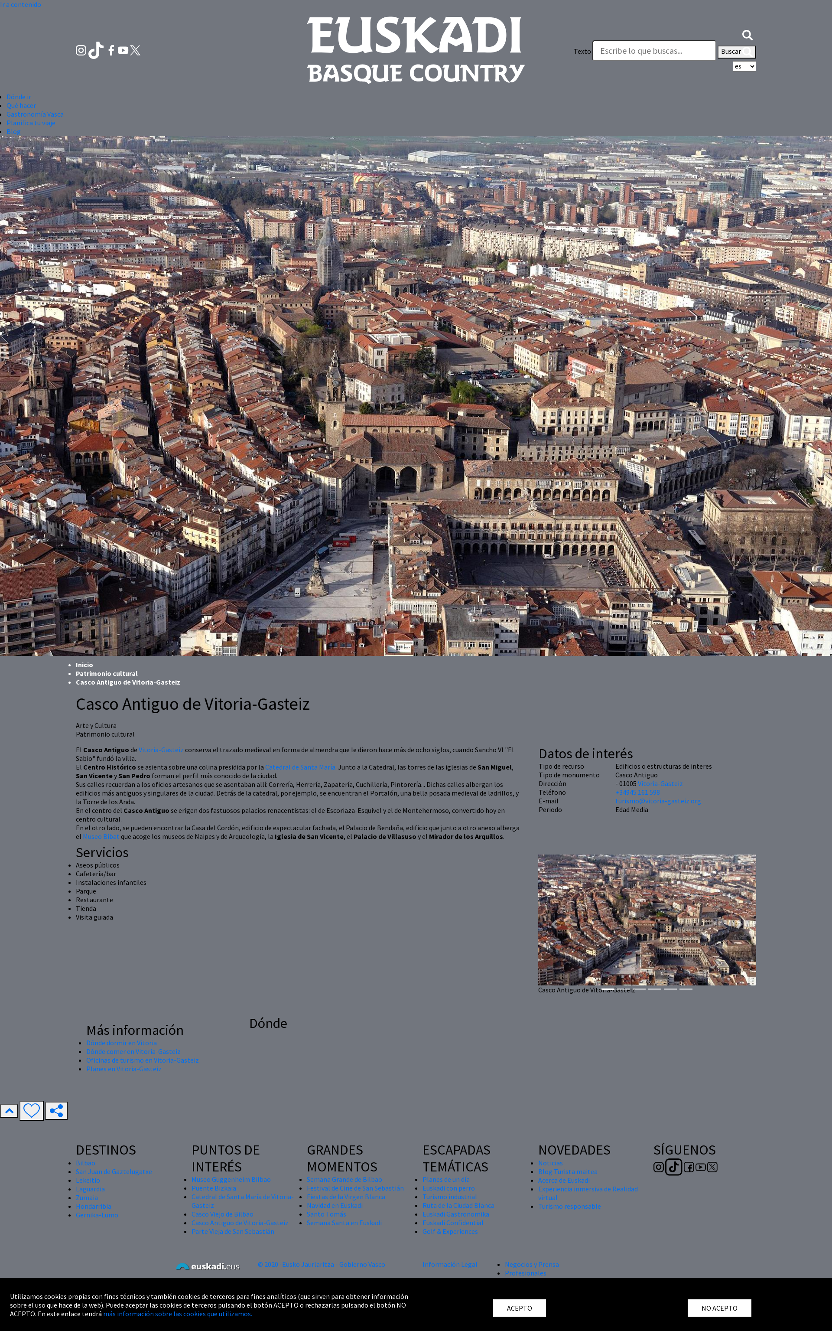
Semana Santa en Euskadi (344, 1222)
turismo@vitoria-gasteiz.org (658, 800)
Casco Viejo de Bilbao (223, 1214)
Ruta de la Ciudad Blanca (458, 1205)
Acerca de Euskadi (564, 1180)
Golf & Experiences (450, 1231)
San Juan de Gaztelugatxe (114, 1171)
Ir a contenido (20, 4)
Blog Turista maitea (568, 1171)
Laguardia (90, 1188)
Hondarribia (93, 1206)
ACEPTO (519, 1308)
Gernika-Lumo (97, 1214)
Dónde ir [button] (18, 96)
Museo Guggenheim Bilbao (231, 1179)
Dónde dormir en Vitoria (121, 1042)
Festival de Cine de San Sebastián (355, 1188)
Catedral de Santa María (300, 767)
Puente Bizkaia (214, 1188)
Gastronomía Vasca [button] (35, 114)
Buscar (737, 52)
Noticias (550, 1162)
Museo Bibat (101, 836)
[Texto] (654, 50)
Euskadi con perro (448, 1188)
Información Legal (450, 1264)
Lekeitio (88, 1180)
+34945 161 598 (637, 792)
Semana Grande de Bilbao (344, 1179)
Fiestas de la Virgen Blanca (346, 1196)
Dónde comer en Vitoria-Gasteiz (133, 1051)
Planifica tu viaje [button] (30, 122)
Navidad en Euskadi (335, 1205)
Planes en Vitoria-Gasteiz (124, 1068)
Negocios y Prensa (532, 1264)
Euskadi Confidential (453, 1222)
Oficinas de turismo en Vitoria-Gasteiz (142, 1060)
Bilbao (85, 1162)
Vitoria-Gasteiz (161, 749)
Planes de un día (446, 1179)
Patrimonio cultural (107, 673)
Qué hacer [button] (21, 105)
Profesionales (525, 1273)
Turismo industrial (449, 1196)
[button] (747, 33)
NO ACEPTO (720, 1308)
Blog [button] (13, 131)
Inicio (84, 664)
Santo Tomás (326, 1214)
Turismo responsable (569, 1206)
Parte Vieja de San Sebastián (233, 1231)
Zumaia (87, 1197)
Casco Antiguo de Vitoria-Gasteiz (240, 1222)
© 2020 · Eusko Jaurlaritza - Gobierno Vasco (321, 1264)
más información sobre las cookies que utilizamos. (177, 1313)
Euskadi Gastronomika (455, 1214)
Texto (582, 51)
